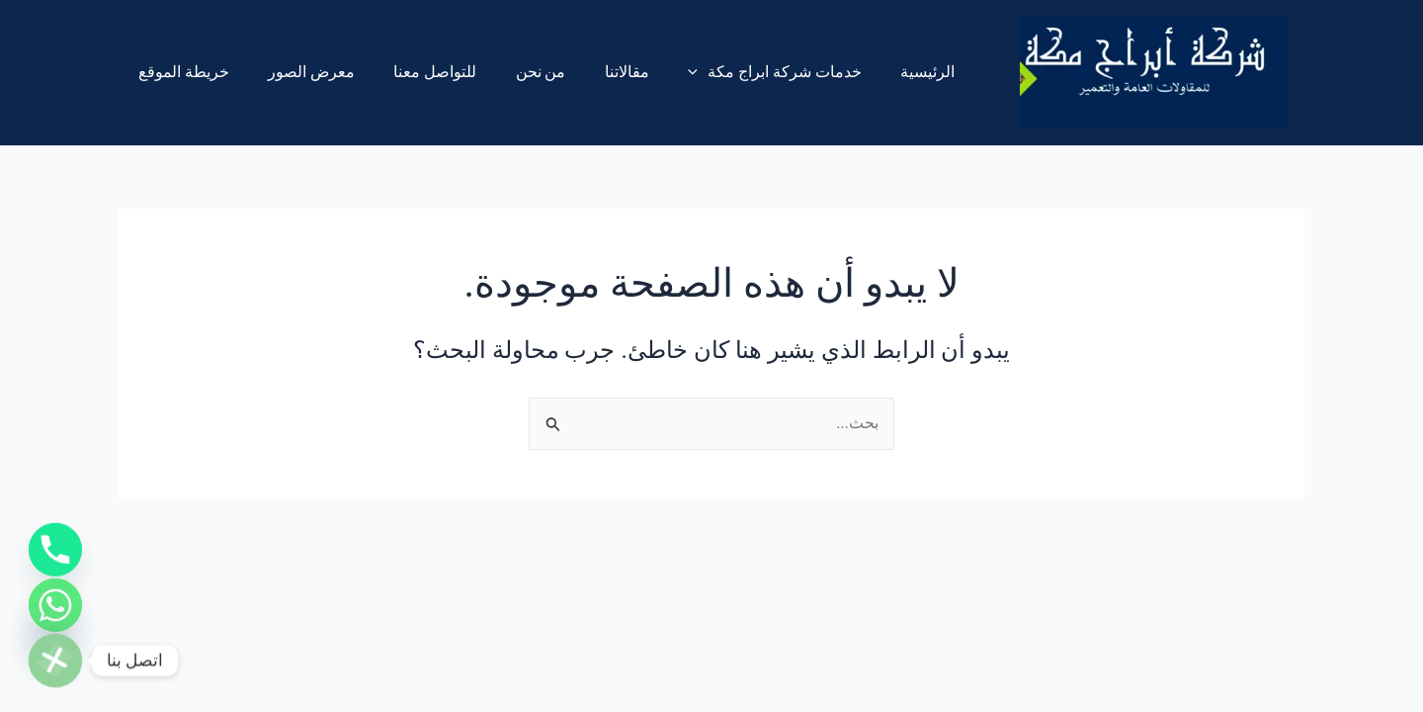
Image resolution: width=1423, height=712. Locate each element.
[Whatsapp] (55, 599)
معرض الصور (300, 71)
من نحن (515, 71)
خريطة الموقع (179, 71)
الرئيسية (880, 71)
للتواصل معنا (417, 71)
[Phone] (55, 538)
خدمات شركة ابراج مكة (735, 72)
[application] (658, 72)
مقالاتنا (594, 71)
